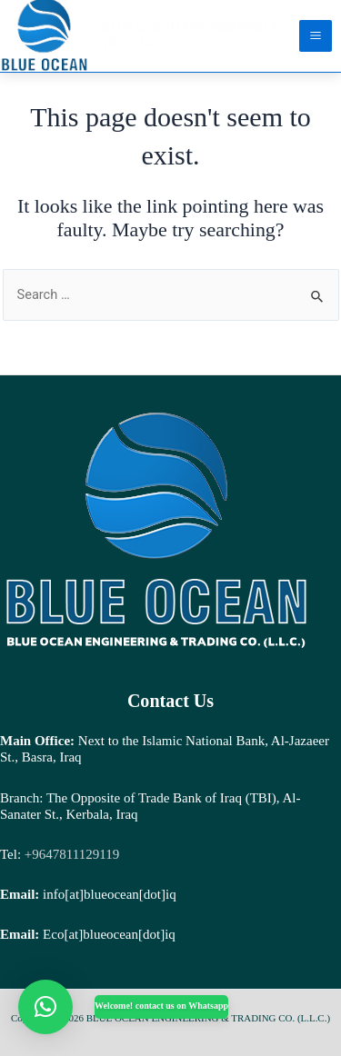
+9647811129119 (70, 854)
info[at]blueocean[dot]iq (109, 894)
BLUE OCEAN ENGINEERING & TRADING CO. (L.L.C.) (191, 35)
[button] (45, 1007)
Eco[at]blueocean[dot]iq (109, 934)
